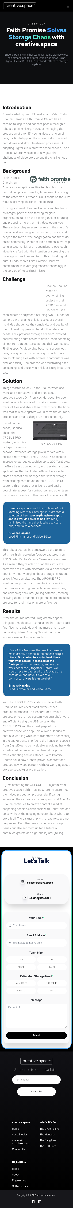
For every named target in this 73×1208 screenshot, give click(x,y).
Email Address (36, 935)
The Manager (47, 1134)
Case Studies (19, 1134)
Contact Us (18, 1149)
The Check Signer (50, 1128)
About (15, 1174)
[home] (19, 5)
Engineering (19, 1180)
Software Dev (20, 1186)
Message (36, 1000)
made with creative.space (20, 1142)
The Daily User (48, 1140)
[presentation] (36, 1105)
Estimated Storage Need (36, 976)
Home (15, 1128)
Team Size (36, 953)
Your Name (36, 918)
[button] (68, 7)
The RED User (48, 1146)
